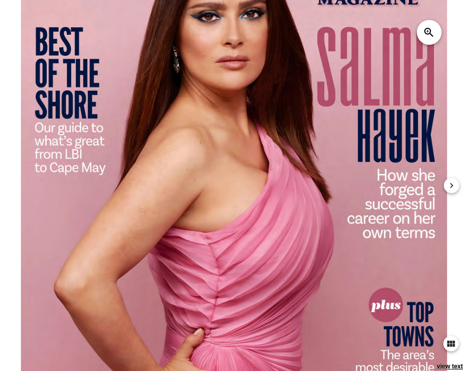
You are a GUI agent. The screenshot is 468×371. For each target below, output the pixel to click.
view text (450, 366)
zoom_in (429, 32)
